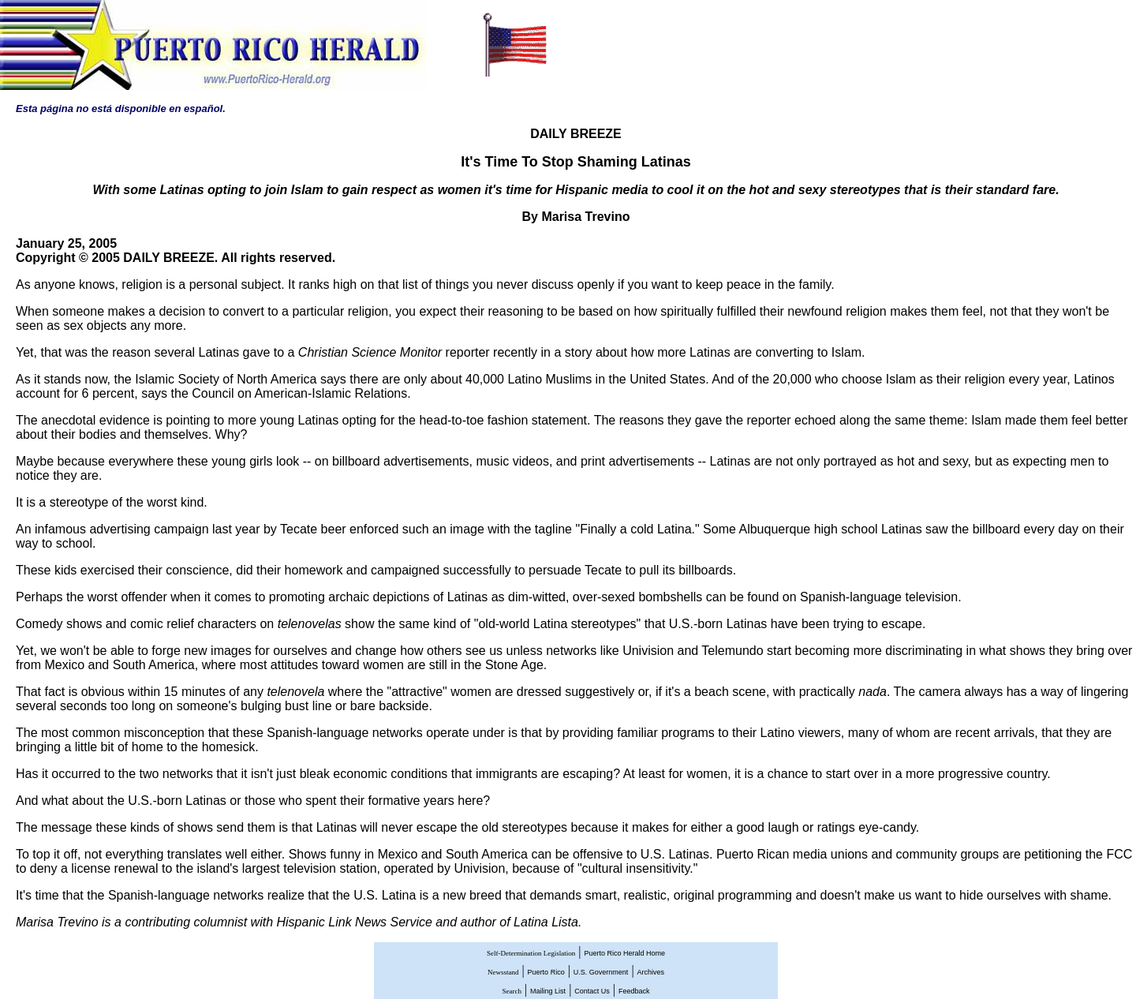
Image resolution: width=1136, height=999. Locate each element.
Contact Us (592, 991)
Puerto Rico (546, 972)
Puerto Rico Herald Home (624, 953)
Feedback (634, 991)
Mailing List (548, 991)
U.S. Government (601, 972)
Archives (651, 972)
